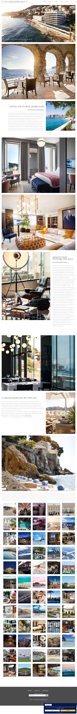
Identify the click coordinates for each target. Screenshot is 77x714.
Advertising (45, 690)
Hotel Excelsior (28, 415)
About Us (30, 690)
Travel (44, 1)
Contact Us (37, 690)
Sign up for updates (38, 693)
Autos (55, 1)
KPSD (67, 1)
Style (50, 1)
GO (46, 695)
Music (61, 1)
